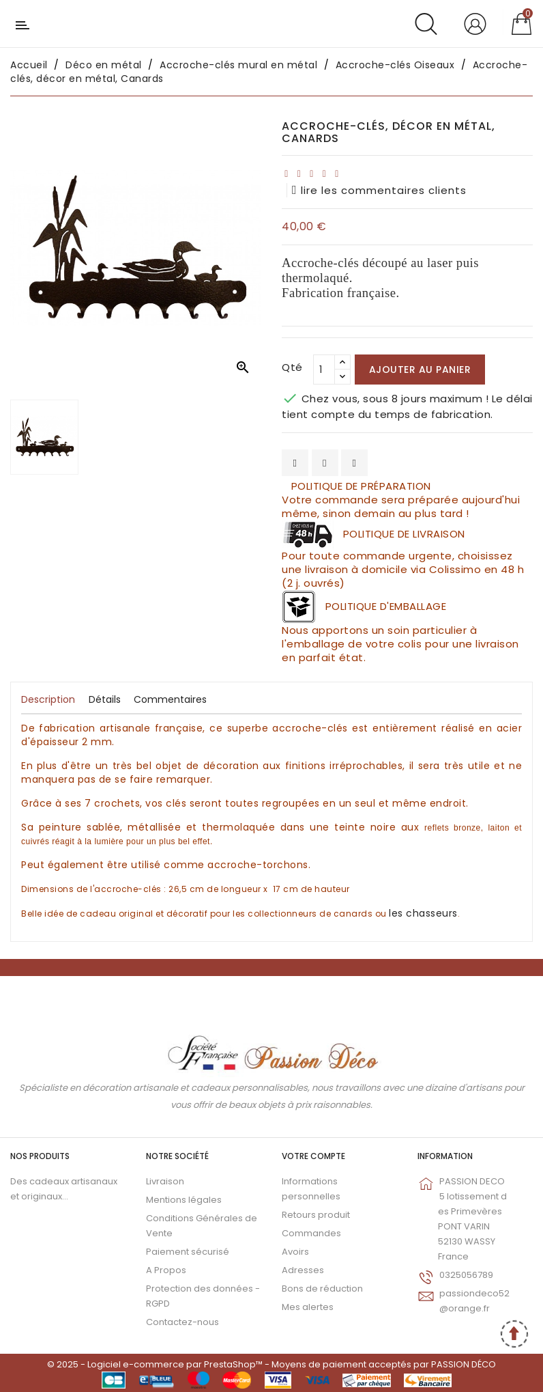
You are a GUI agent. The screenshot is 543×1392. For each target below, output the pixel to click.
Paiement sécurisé (187, 1251)
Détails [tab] (105, 699)
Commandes (311, 1233)
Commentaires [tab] (170, 699)
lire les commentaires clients (379, 190)
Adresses (303, 1270)
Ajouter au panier (420, 369)
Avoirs (295, 1251)
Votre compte (313, 1156)
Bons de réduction (322, 1288)
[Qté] (324, 369)
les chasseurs (423, 913)
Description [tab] (48, 699)
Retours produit (316, 1214)
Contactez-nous (182, 1322)
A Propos (166, 1270)
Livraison (165, 1181)
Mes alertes (308, 1306)
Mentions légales (184, 1199)
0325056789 (466, 1274)
